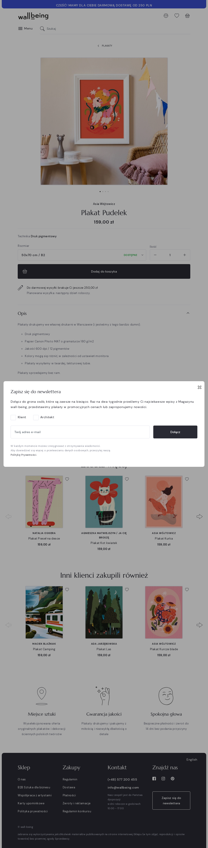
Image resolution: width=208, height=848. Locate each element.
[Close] (199, 387)
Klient (22, 417)
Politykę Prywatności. (24, 454)
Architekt (47, 417)
